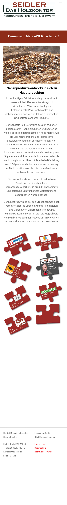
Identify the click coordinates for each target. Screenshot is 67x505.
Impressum (39, 444)
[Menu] (61, 4)
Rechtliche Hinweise (43, 452)
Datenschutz (40, 448)
